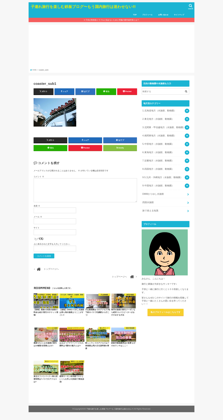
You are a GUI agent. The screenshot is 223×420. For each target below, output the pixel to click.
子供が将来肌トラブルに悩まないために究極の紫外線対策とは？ (112, 20)
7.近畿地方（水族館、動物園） (157, 155)
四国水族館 (147, 193)
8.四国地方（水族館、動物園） (157, 163)
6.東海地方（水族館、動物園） (157, 148)
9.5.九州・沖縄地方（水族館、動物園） (161, 170)
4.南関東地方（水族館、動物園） (158, 133)
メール (38, 220)
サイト (37, 231)
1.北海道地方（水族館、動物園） (158, 110)
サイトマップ (179, 15)
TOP (135, 15)
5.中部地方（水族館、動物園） (157, 140)
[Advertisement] (111, 47)
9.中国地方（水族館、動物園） (157, 178)
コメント (39, 179)
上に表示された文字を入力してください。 (52, 247)
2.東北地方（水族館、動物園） (157, 118)
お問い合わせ (163, 15)
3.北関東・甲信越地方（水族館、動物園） (162, 125)
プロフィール (147, 15)
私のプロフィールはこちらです (165, 302)
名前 (37, 209)
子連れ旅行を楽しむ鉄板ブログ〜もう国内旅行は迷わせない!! (83, 6)
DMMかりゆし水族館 (152, 185)
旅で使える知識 (149, 200)
